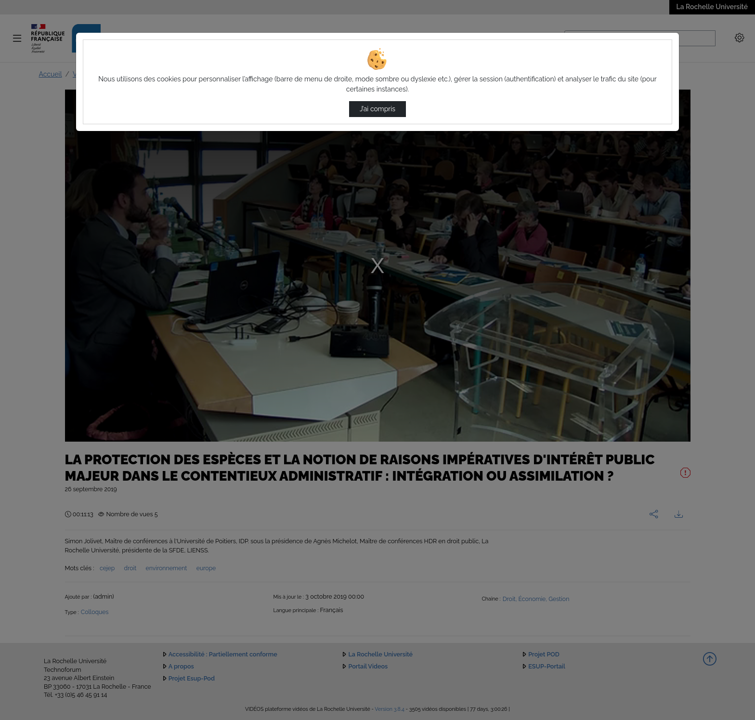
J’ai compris (377, 109)
